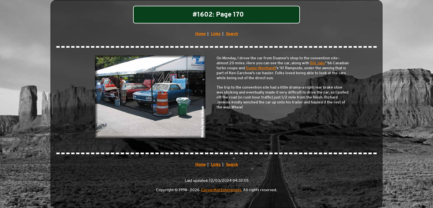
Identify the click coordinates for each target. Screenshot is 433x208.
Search (232, 33)
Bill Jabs (317, 62)
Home (200, 33)
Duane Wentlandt (261, 67)
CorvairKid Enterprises (221, 189)
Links (216, 33)
